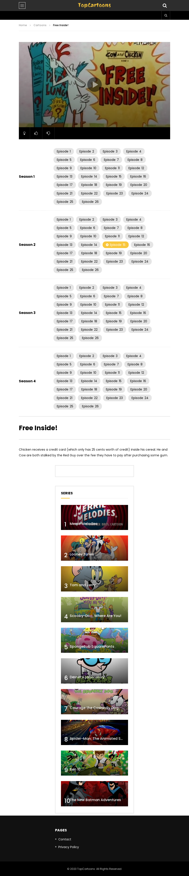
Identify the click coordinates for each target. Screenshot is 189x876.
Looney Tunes (82, 554)
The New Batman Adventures (95, 799)
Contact (64, 839)
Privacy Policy (68, 847)
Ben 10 (75, 769)
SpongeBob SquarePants (92, 646)
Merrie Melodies (84, 523)
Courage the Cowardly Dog (94, 707)
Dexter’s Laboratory (87, 677)
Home (23, 25)
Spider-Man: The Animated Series (99, 738)
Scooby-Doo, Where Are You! (95, 615)
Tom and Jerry (83, 585)
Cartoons (40, 25)
